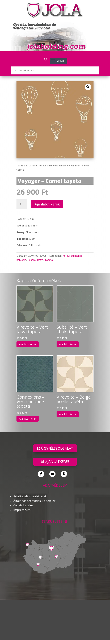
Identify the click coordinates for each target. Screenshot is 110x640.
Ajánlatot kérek (47, 204)
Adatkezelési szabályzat (29, 496)
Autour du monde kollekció (54, 165)
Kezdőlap (21, 165)
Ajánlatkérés (57, 461)
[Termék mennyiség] (21, 204)
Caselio (33, 165)
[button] (88, 87)
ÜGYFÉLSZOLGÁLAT (57, 448)
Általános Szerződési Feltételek (34, 501)
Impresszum (22, 510)
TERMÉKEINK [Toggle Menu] (24, 70)
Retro (40, 260)
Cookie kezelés (23, 505)
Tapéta (49, 260)
